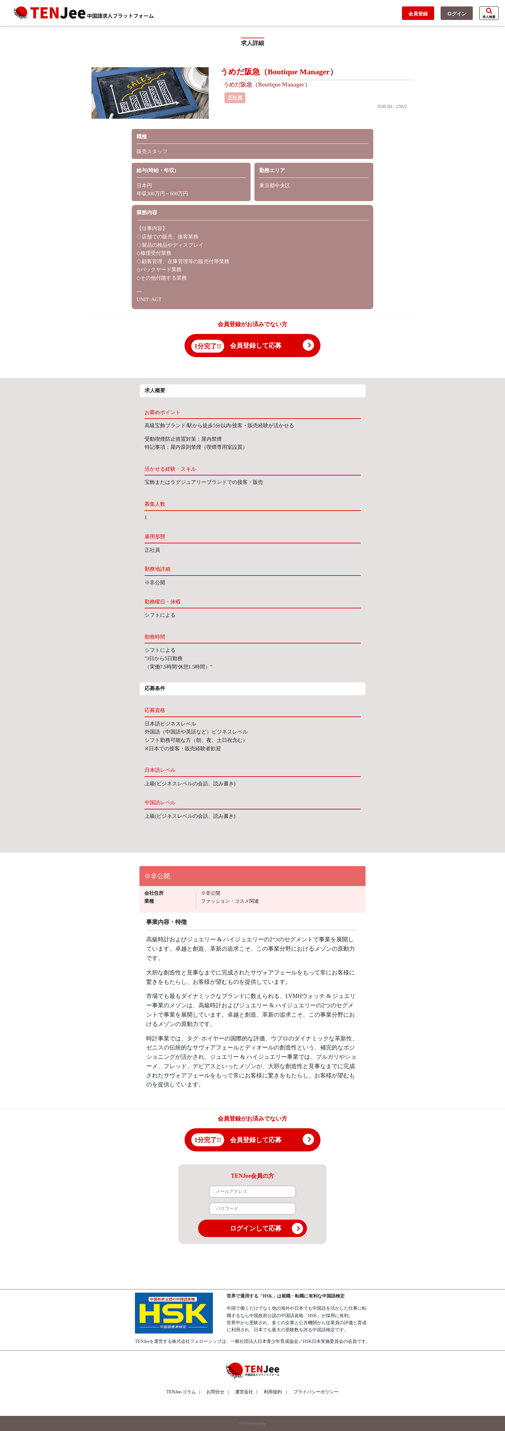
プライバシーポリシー (315, 1391)
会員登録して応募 (255, 345)
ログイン (456, 13)
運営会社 (246, 1391)
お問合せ (217, 1391)
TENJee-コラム (183, 1391)
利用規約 (273, 1391)
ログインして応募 (266, 1228)
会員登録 (418, 13)
